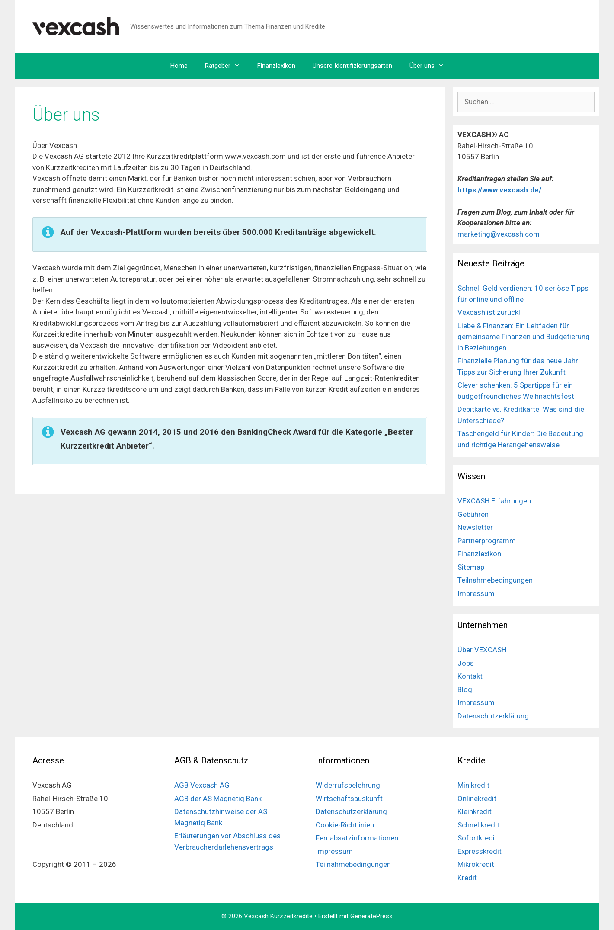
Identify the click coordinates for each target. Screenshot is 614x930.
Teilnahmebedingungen (495, 580)
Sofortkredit (477, 838)
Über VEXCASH (481, 649)
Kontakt (470, 676)
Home (179, 66)
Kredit (467, 877)
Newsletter (475, 527)
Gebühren (473, 514)
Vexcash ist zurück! (488, 312)
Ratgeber (227, 66)
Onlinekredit (476, 798)
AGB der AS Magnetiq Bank (218, 798)
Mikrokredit (475, 864)
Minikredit (473, 785)
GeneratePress (371, 916)
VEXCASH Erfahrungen (494, 501)
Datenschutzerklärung (493, 716)
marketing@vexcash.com (498, 234)
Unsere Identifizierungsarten (352, 66)
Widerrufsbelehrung (348, 785)
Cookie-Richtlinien (345, 825)
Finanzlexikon (276, 66)
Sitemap (470, 567)
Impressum (476, 593)
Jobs (465, 663)
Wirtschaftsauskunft (349, 798)
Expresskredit (479, 851)
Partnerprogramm (486, 540)
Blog (464, 689)
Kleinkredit (474, 811)
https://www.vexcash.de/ (500, 190)
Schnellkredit (478, 825)
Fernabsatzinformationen (357, 838)
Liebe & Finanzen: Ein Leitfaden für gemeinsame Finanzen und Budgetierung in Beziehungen (523, 336)
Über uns (431, 66)
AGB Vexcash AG (202, 785)
